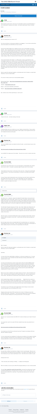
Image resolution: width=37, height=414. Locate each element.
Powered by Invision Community (18, 412)
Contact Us (22, 409)
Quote (5, 31)
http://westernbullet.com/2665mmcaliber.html (13, 88)
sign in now (26, 389)
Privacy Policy (16, 409)
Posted (8, 21)
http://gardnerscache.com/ (10, 84)
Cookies (26, 409)
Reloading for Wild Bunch (11, 12)
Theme (10, 409)
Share (8, 401)
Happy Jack (7, 125)
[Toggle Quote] (2, 237)
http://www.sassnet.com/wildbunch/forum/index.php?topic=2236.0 (13, 149)
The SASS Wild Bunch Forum (10, 1)
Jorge (3, 10)
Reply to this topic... (6, 394)
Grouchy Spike (7, 162)
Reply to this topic (18, 15)
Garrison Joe (7, 35)
